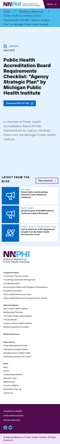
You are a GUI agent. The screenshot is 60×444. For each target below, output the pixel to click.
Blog (5, 367)
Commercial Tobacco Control (16, 276)
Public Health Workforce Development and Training (25, 298)
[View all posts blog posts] (47, 181)
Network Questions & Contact (16, 327)
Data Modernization (11, 283)
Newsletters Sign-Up (12, 389)
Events (6, 371)
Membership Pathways (13, 312)
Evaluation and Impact (12, 291)
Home (6, 11)
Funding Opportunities (12, 374)
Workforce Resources (31, 11)
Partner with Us (9, 342)
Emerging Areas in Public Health (16, 353)
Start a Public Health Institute (15, 309)
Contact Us (8, 393)
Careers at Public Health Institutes (17, 323)
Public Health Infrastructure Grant (17, 294)
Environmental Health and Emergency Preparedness (25, 287)
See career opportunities (11, 420)
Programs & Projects (11, 273)
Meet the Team (10, 378)
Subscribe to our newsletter (12, 411)
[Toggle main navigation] (52, 4)
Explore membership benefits (13, 415)
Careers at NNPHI (10, 385)
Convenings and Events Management (19, 280)
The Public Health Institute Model (17, 316)
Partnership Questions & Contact (17, 356)
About (5, 364)
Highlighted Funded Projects (15, 349)
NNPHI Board (8, 382)
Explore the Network (10, 305)
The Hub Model (10, 320)
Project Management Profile (15, 345)
